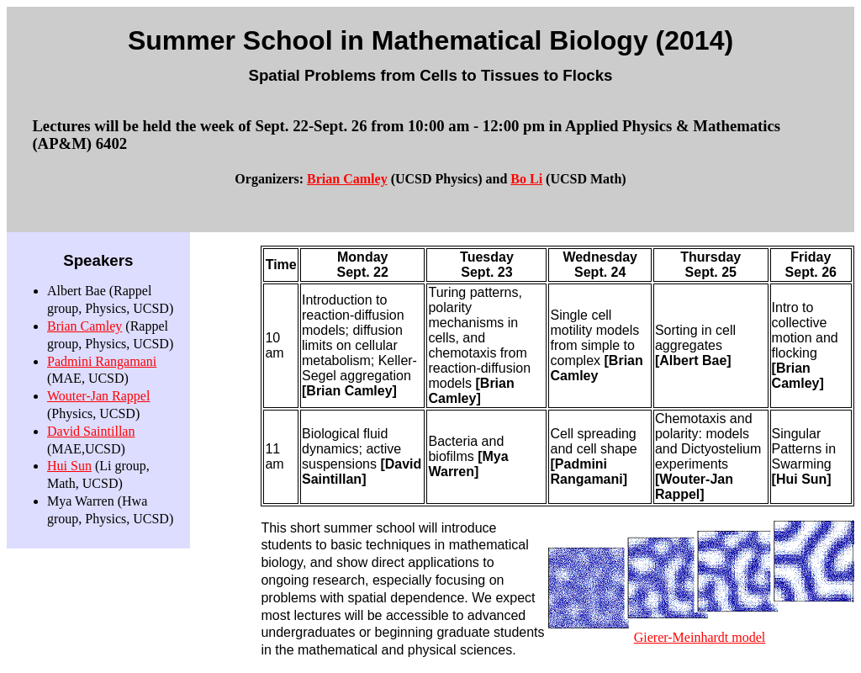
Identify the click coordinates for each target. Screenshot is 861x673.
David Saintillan (91, 431)
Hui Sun (69, 465)
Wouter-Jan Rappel (98, 396)
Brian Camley (347, 179)
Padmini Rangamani (101, 361)
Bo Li (526, 179)
